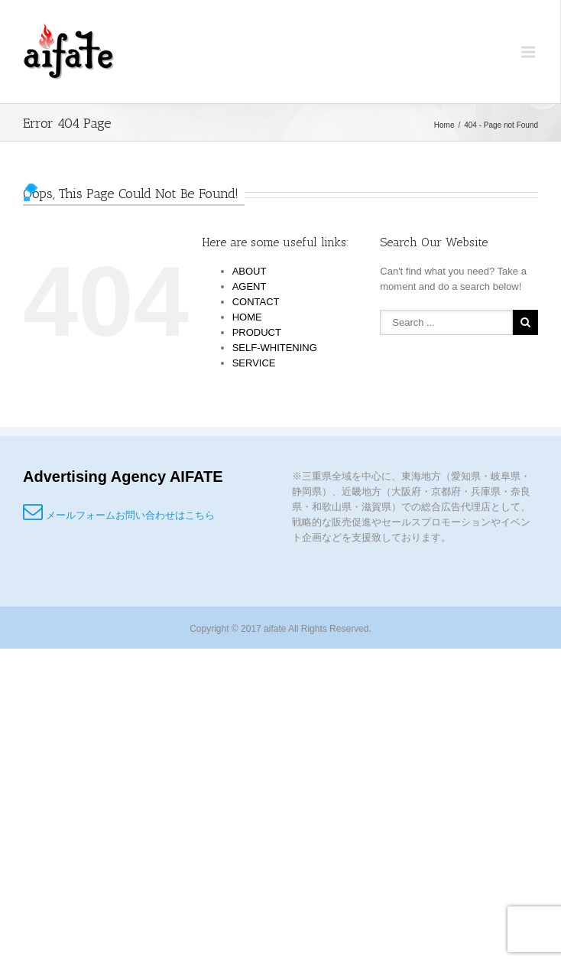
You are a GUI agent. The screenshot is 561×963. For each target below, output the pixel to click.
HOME (247, 317)
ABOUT (249, 271)
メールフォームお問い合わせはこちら (119, 515)
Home (444, 125)
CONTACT (256, 301)
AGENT (249, 286)
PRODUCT (256, 332)
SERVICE (254, 363)
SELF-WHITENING (274, 347)
